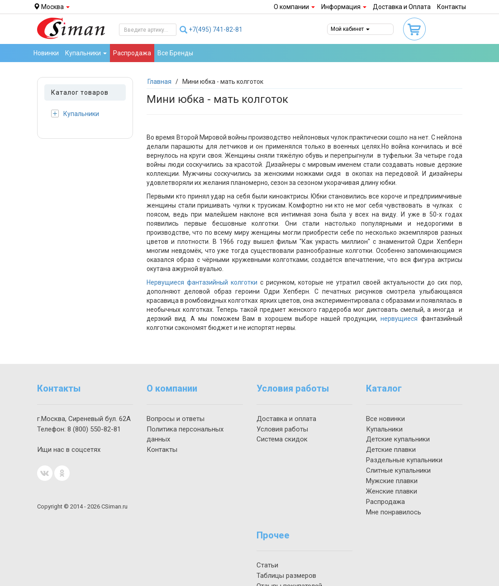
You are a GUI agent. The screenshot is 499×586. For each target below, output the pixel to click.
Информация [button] (343, 6)
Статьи (267, 565)
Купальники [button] (86, 53)
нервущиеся (399, 318)
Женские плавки (391, 491)
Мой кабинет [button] (350, 29)
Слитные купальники (398, 470)
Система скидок (282, 439)
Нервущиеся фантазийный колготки (202, 282)
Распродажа (132, 53)
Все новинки (385, 419)
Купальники (75, 113)
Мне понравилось (393, 512)
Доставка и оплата (286, 419)
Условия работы (282, 429)
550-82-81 (94, 429)
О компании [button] (294, 6)
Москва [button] (51, 6)
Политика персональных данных (185, 434)
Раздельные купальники (404, 460)
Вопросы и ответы (175, 419)
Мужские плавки (392, 481)
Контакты (451, 6)
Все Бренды (175, 53)
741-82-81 (215, 29)
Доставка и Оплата (402, 6)
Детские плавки (391, 450)
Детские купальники (398, 439)
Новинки (46, 53)
